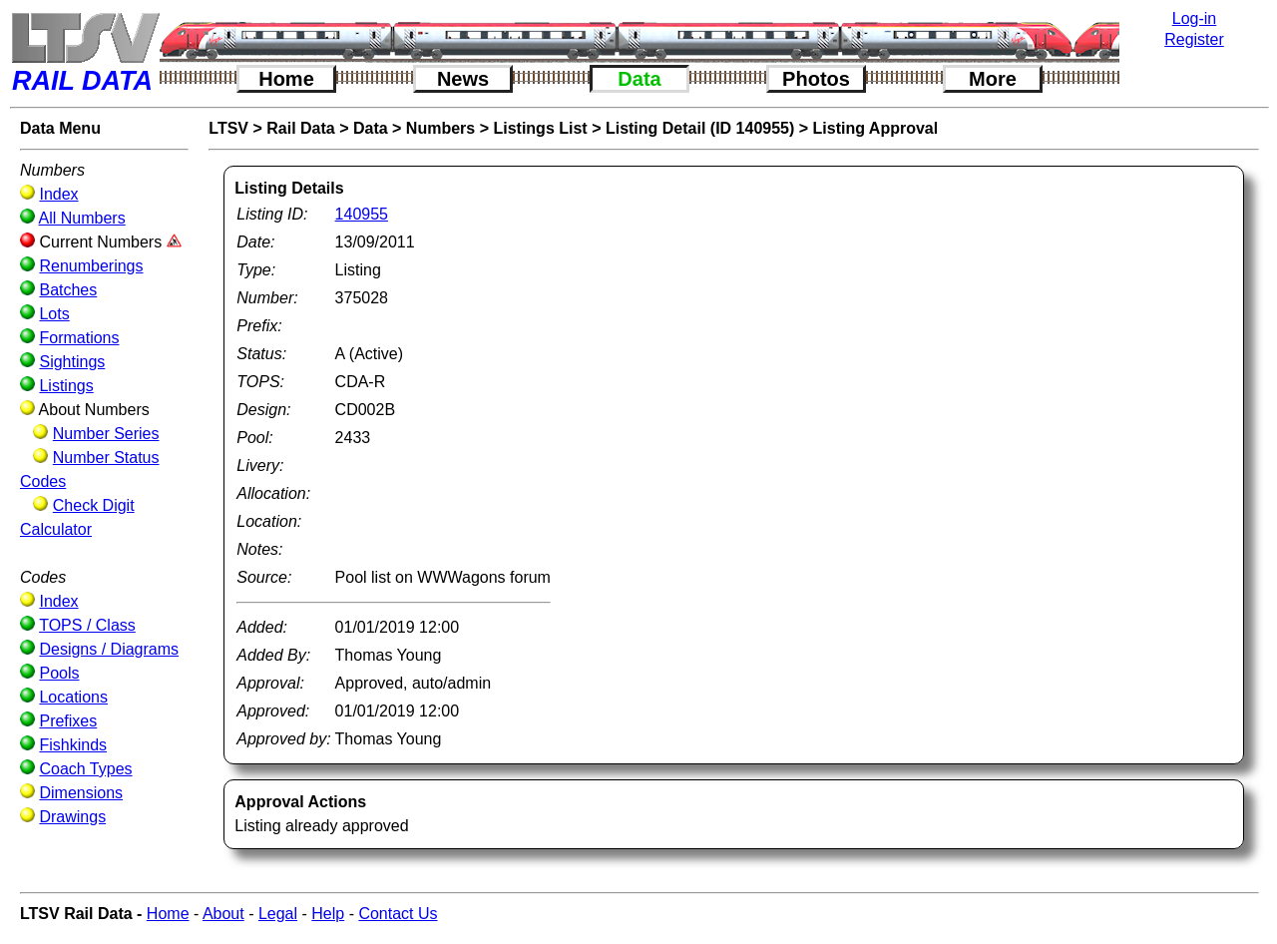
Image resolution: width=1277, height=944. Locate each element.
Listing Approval (876, 128)
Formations (79, 337)
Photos (816, 79)
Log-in (1194, 18)
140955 (361, 214)
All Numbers (82, 218)
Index (58, 194)
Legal (277, 913)
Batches (68, 289)
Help (327, 913)
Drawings (72, 816)
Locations (73, 697)
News (463, 79)
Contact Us (397, 913)
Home (286, 79)
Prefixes (68, 720)
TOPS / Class (87, 625)
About (223, 913)
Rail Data (300, 128)
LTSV (228, 128)
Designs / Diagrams (109, 649)
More (993, 79)
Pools (59, 673)
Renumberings (91, 265)
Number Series (106, 433)
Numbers (440, 128)
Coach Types (85, 768)
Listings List (540, 128)
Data (639, 79)
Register (1194, 39)
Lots (54, 313)
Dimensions (81, 792)
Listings (66, 385)
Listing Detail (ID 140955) (700, 128)
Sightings (72, 361)
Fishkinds (73, 744)
